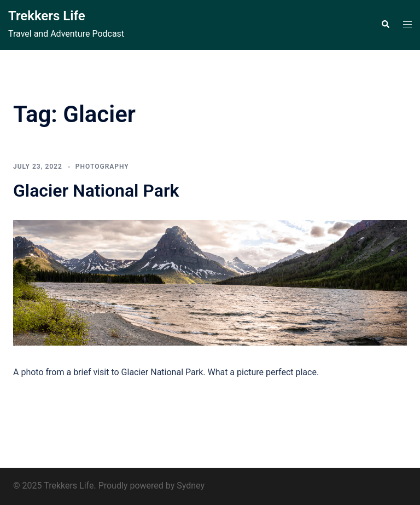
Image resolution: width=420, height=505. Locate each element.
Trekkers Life (46, 16)
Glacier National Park (96, 190)
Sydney (191, 485)
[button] (385, 24)
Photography (102, 166)
